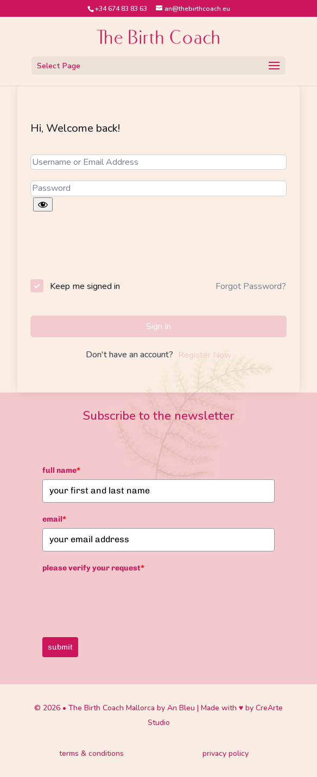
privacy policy (225, 753)
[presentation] (103, 247)
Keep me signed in (85, 286)
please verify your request (93, 568)
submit (60, 647)
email (54, 519)
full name (61, 470)
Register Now (204, 355)
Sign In (158, 326)
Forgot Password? (250, 286)
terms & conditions (91, 753)
